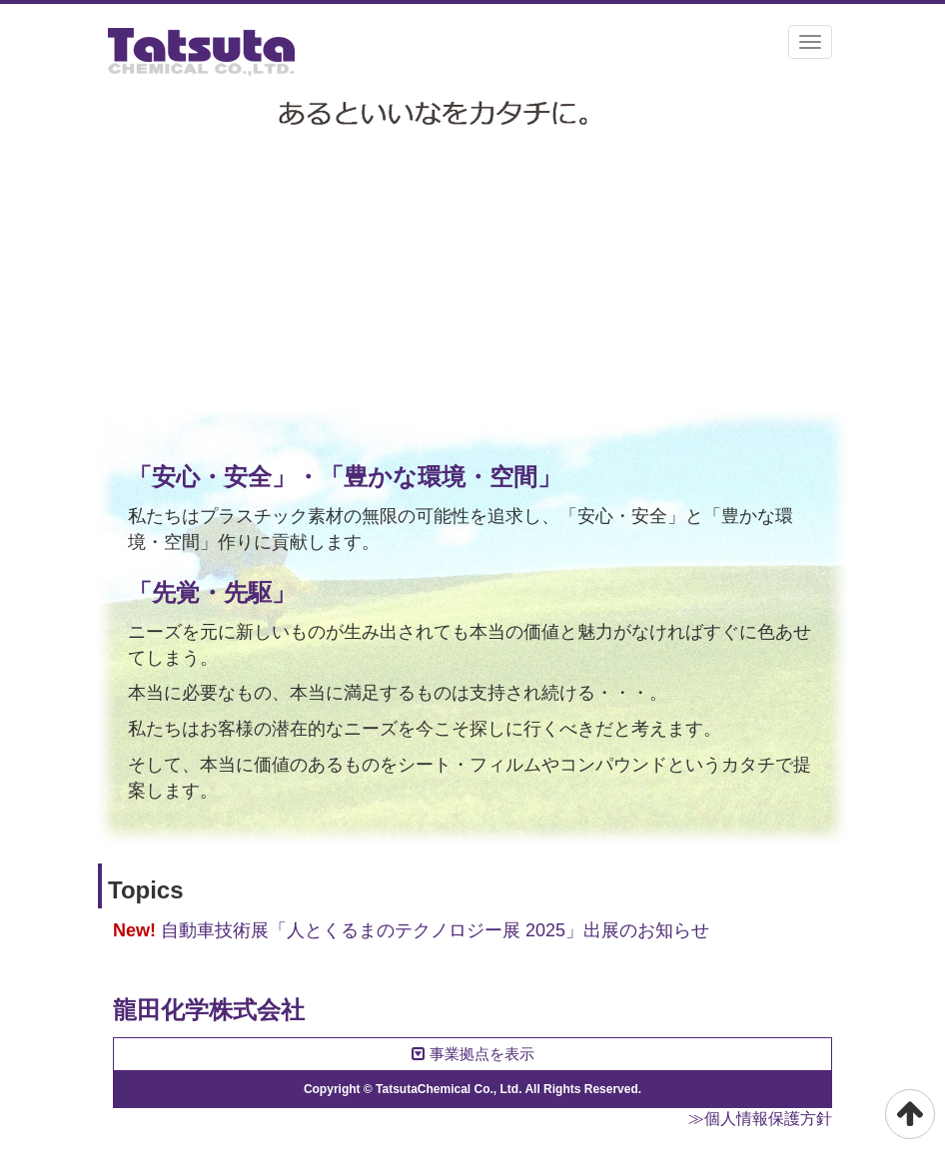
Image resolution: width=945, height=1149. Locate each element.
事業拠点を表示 (473, 1053)
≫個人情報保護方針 (760, 1118)
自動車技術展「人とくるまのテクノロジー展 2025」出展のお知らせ (435, 930)
